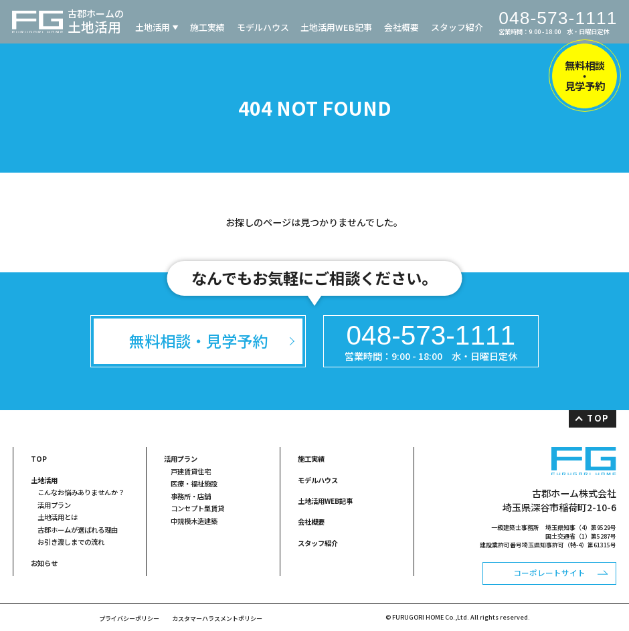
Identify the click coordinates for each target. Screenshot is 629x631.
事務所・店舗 (191, 496)
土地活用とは (57, 517)
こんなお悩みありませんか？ (80, 492)
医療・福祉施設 (194, 483)
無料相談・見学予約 (585, 75)
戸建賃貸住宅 (191, 471)
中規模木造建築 (194, 521)
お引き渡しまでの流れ (70, 542)
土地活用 (152, 27)
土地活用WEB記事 (336, 27)
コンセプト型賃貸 (197, 508)
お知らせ (44, 563)
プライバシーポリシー (129, 618)
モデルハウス (263, 27)
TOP (597, 418)
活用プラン (54, 505)
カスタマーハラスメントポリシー (217, 618)
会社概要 (401, 27)
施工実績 (207, 27)
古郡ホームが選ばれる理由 (77, 530)
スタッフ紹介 (457, 27)
